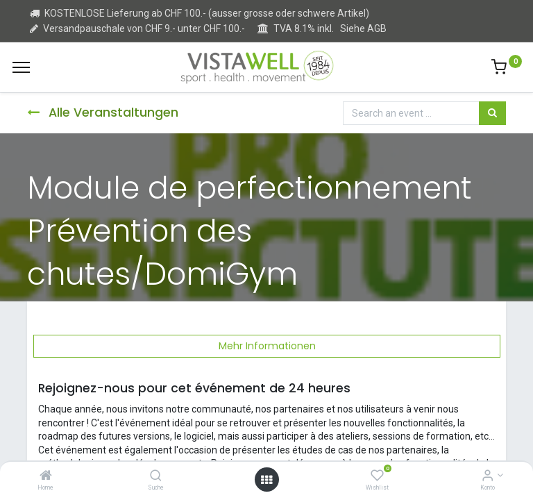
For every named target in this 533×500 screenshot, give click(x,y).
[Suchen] (492, 113)
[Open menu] (266, 480)
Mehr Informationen (267, 346)
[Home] (46, 476)
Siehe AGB (363, 28)
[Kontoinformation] (487, 476)
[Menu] (21, 67)
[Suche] (155, 476)
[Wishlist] (377, 476)
